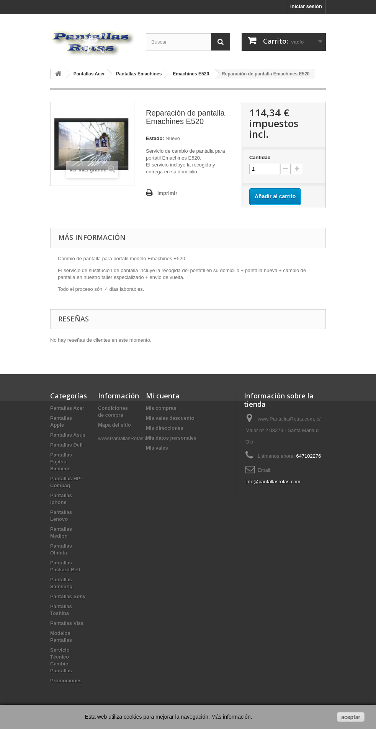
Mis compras (161, 408)
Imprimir (167, 193)
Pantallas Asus (67, 435)
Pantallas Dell (66, 445)
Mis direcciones (164, 428)
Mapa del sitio (114, 425)
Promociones (66, 680)
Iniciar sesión (306, 6)
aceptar (350, 717)
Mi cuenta (163, 395)
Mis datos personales (171, 438)
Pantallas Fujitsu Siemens (61, 461)
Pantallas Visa (66, 623)
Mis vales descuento (170, 418)
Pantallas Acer (67, 408)
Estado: (155, 138)
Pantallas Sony (67, 596)
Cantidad (260, 157)
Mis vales (157, 448)
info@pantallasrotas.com (272, 481)
